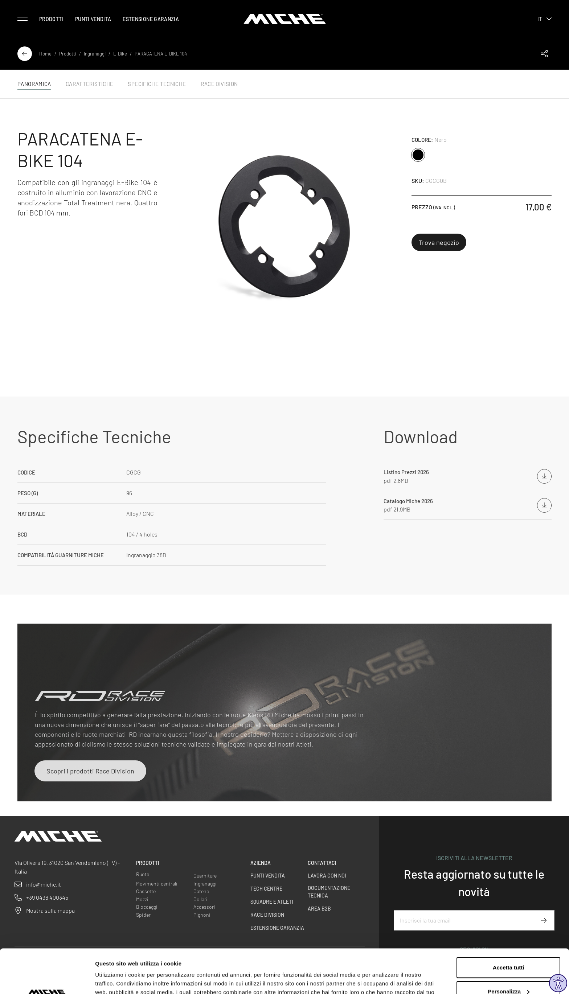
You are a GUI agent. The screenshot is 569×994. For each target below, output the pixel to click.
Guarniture (205, 875)
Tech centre (266, 889)
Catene (201, 891)
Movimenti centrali (156, 883)
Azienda (260, 863)
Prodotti (51, 19)
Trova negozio (439, 242)
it (544, 19)
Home (45, 54)
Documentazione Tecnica (329, 892)
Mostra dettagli (114, 980)
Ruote (142, 874)
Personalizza (508, 950)
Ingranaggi (95, 54)
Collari (200, 899)
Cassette (146, 891)
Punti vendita (93, 19)
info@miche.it (43, 884)
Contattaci (322, 863)
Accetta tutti (508, 926)
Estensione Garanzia (151, 19)
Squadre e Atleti (271, 902)
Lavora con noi (327, 875)
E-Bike (120, 54)
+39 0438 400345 (47, 897)
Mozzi (142, 899)
